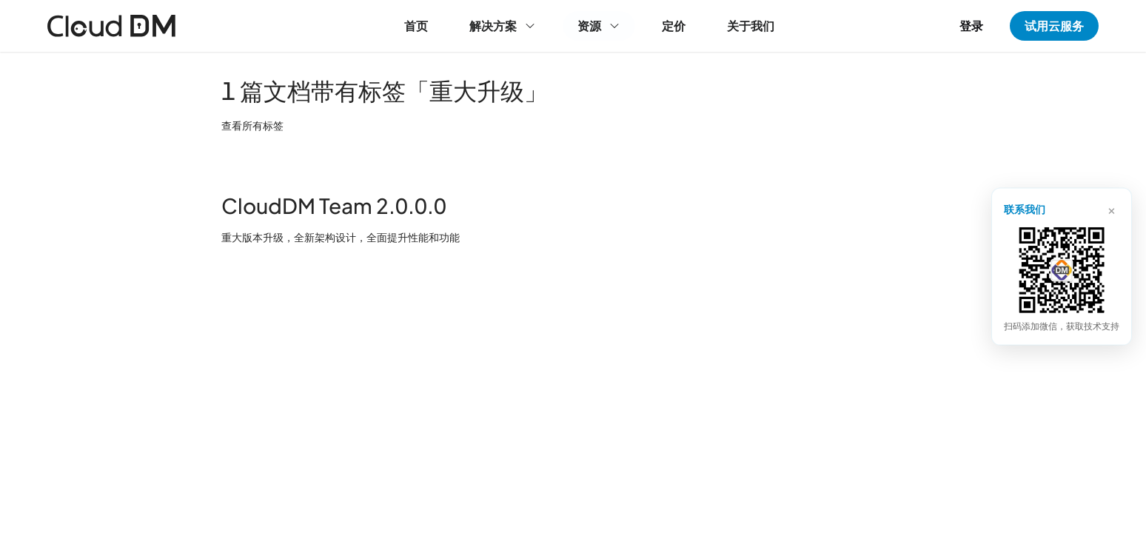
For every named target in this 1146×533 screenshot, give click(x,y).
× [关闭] (1112, 208)
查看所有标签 (252, 125)
